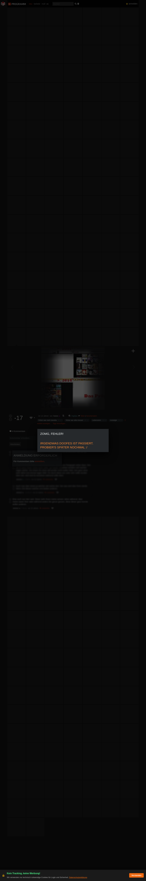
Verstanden (136, 875)
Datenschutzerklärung (78, 877)
